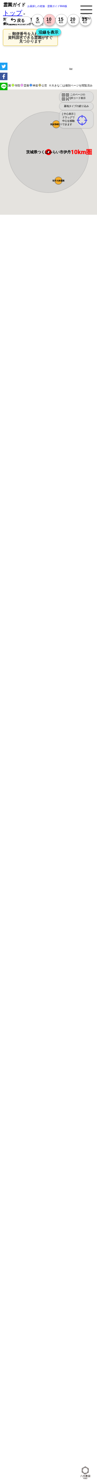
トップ (12, 13)
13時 (15, 629)
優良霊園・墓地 (23, 734)
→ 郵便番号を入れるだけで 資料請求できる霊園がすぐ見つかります (30, 37)
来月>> (76, 573)
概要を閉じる (67, 302)
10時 (15, 623)
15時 (15, 635)
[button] (56, 124)
